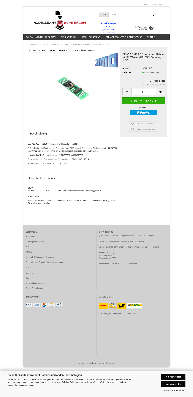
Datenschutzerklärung (23, 385)
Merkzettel (157, 4)
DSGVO (29, 267)
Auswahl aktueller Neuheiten (41, 37)
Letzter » (63, 50)
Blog (27, 278)
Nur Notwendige (173, 384)
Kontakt (29, 252)
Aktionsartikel (68, 37)
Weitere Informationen (173, 390)
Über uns (29, 273)
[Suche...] (103, 14)
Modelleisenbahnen (91, 37)
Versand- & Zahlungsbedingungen (40, 257)
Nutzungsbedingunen (35, 242)
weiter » (52, 50)
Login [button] (143, 4)
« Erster (32, 50)
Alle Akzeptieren (173, 377)
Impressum (30, 236)
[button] (126, 91)
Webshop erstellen (87, 363)
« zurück (43, 50)
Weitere (151, 37)
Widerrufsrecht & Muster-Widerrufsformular (44, 262)
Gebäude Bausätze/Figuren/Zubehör (124, 37)
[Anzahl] (143, 91)
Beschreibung (38, 133)
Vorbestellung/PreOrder (36, 283)
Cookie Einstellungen (34, 288)
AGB (27, 247)
